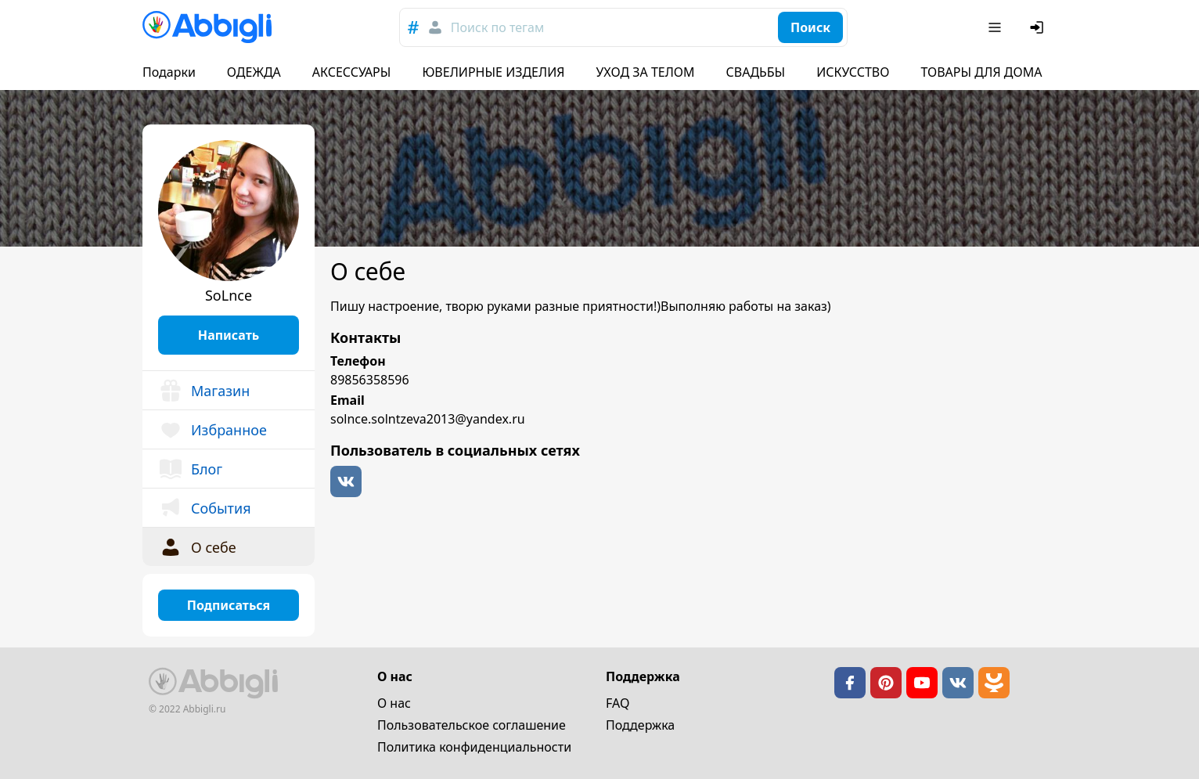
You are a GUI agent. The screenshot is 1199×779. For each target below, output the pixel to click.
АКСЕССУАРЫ (351, 72)
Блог (190, 468)
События (204, 508)
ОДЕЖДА (254, 72)
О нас (394, 703)
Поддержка (640, 725)
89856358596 (369, 380)
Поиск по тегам (497, 27)
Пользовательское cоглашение (471, 725)
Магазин (204, 390)
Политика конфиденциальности (474, 747)
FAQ (617, 703)
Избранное (212, 429)
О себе (197, 547)
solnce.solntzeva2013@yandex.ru (427, 419)
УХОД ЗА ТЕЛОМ (645, 72)
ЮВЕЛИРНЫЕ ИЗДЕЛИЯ (493, 72)
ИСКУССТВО (852, 72)
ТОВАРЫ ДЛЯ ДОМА (981, 72)
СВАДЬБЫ (756, 72)
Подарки (169, 72)
